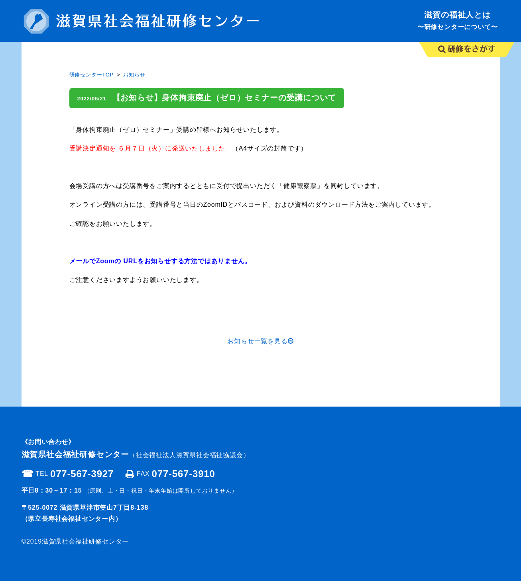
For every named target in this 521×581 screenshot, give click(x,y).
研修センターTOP (91, 75)
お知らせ (134, 75)
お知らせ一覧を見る (260, 341)
